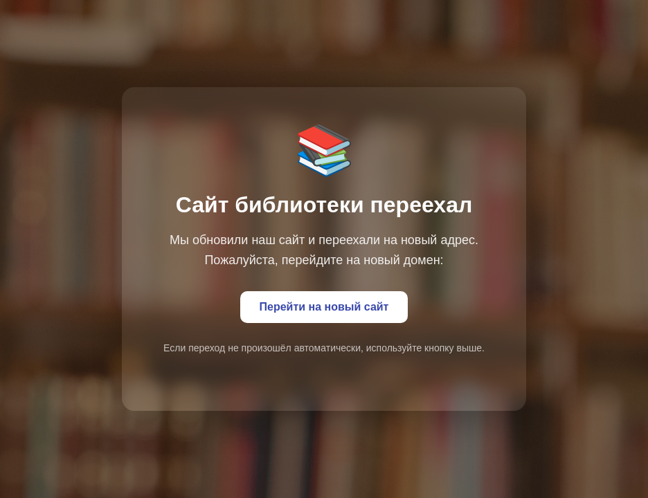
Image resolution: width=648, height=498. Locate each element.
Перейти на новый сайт (324, 307)
